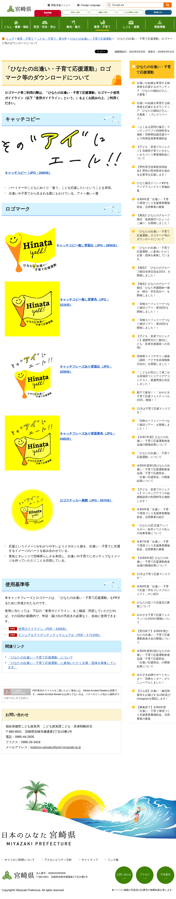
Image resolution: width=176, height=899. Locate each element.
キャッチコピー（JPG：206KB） (28, 173)
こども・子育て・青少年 (52, 38)
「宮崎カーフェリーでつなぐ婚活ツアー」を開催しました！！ (153, 424)
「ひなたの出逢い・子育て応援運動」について (40, 657)
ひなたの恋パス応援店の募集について (153, 604)
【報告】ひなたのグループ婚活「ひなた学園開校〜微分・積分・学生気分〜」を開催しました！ (153, 289)
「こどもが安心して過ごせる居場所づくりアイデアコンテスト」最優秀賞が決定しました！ (153, 378)
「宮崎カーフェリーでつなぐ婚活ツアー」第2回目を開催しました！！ (153, 324)
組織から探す (103, 12)
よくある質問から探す (131, 12)
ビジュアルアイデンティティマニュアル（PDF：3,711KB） (59, 635)
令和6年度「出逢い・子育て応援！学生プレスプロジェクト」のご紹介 (153, 590)
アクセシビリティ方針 (58, 859)
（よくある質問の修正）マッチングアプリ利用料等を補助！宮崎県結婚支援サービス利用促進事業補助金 (153, 132)
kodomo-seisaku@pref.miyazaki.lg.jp (55, 747)
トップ (10, 38)
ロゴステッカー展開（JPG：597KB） (86, 500)
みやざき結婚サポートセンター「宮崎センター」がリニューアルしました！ (153, 678)
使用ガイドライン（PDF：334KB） (43, 629)
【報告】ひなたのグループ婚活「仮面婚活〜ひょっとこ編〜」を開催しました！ (153, 219)
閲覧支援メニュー (60, 5)
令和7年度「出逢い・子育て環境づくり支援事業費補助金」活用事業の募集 (153, 545)
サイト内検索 (108, 5)
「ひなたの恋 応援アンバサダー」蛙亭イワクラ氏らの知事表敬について (153, 529)
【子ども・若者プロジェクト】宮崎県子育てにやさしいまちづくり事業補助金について (153, 152)
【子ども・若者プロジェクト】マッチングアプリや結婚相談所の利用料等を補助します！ (153, 495)
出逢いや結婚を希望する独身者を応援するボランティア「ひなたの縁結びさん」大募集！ (153, 89)
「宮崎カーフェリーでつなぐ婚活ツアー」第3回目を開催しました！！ (153, 307)
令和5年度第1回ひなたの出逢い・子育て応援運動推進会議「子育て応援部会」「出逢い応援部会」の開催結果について (153, 473)
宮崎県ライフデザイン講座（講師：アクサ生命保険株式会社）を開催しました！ (153, 360)
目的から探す (75, 12)
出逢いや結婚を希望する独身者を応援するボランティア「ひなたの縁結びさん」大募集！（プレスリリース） (153, 111)
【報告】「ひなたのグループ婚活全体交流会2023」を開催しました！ (153, 271)
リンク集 (113, 859)
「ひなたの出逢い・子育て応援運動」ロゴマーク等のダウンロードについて (153, 235)
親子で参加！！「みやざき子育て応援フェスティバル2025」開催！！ (153, 396)
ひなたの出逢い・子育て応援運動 (91, 38)
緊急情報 (48, 13)
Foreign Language (90, 5)
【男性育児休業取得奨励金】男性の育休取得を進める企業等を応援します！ (153, 170)
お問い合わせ (124, 874)
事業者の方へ (158, 12)
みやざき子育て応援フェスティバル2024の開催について (153, 618)
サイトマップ (89, 859)
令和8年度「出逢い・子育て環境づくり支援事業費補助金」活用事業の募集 (153, 203)
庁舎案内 (165, 874)
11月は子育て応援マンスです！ (153, 410)
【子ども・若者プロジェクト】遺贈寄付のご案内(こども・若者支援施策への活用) (153, 342)
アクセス (145, 874)
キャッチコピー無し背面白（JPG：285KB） (87, 245)
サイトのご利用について (19, 859)
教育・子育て (25, 38)
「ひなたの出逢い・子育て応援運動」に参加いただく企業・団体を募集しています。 (153, 253)
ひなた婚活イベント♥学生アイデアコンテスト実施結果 (153, 187)
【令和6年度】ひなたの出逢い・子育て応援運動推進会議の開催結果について (153, 561)
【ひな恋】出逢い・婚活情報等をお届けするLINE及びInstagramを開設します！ (153, 694)
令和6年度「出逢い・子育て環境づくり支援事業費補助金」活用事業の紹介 (153, 513)
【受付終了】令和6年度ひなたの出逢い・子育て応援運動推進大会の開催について (153, 637)
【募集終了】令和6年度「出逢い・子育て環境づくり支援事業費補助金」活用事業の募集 (153, 713)
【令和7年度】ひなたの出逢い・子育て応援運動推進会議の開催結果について (153, 441)
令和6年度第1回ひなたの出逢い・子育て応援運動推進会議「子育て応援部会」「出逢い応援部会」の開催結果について (153, 658)
